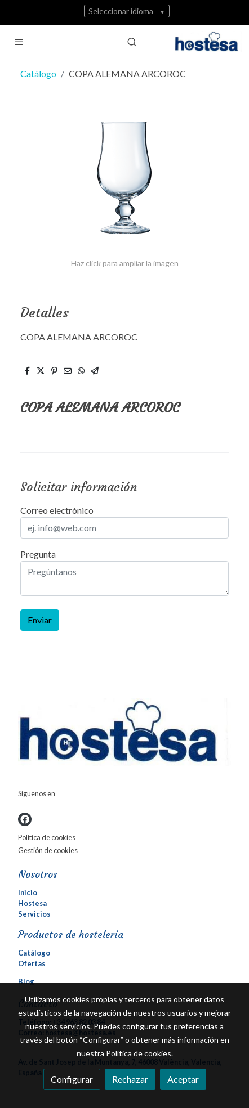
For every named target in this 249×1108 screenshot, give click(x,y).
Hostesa (32, 903)
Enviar (40, 619)
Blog (26, 981)
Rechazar (130, 1079)
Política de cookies (46, 837)
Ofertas (31, 963)
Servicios (34, 913)
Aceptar (183, 1079)
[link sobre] (124, 734)
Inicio (27, 892)
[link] (208, 41)
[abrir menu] (19, 42)
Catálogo (38, 73)
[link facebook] (25, 819)
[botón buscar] (132, 42)
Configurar (72, 1079)
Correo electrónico (57, 510)
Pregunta (38, 554)
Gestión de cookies (48, 850)
